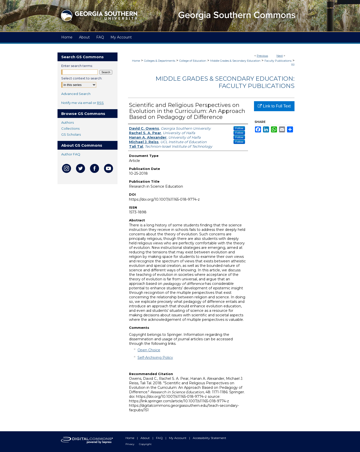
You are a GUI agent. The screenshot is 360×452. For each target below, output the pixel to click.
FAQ (160, 438)
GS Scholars (71, 134)
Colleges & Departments (159, 60)
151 (292, 64)
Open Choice (149, 350)
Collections (70, 128)
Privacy (130, 444)
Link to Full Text (274, 106)
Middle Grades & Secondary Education (235, 60)
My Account (178, 438)
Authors (67, 122)
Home (136, 60)
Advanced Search (75, 94)
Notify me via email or (82, 103)
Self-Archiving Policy (155, 357)
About (145, 438)
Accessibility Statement (209, 438)
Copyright (145, 444)
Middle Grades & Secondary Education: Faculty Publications (225, 82)
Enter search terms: (77, 66)
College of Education (192, 60)
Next (279, 55)
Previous (262, 55)
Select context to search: (81, 78)
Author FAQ (70, 154)
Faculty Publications (278, 60)
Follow (239, 128)
